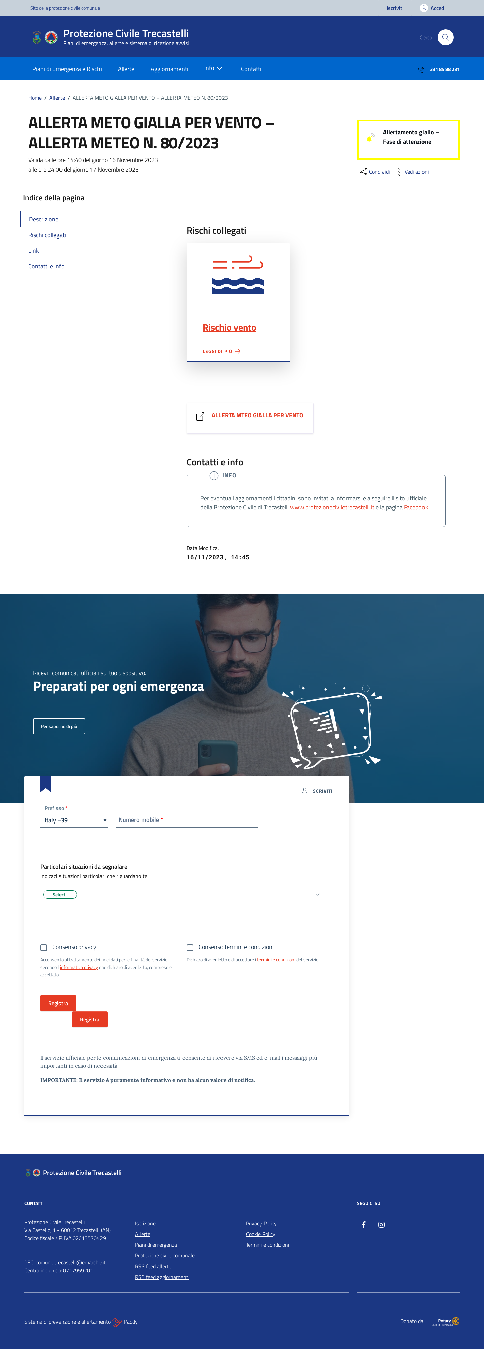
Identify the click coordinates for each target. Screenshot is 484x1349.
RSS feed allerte (153, 1266)
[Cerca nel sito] (446, 37)
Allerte (126, 68)
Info (214, 68)
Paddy (125, 1322)
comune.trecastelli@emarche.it (71, 1262)
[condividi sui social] (374, 171)
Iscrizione (145, 1223)
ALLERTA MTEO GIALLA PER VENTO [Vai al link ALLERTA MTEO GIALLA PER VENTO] (258, 415)
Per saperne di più (59, 726)
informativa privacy (79, 967)
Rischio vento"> (238, 274)
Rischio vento (229, 327)
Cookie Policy (260, 1234)
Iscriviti (395, 8)
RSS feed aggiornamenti (162, 1277)
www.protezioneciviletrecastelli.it (332, 507)
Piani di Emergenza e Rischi (67, 68)
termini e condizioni (276, 959)
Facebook (416, 507)
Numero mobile (141, 819)
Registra (89, 1019)
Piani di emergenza (156, 1245)
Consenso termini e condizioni (236, 946)
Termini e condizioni (267, 1245)
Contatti (251, 68)
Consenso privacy (74, 946)
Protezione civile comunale (165, 1255)
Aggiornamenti (169, 68)
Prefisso (56, 808)
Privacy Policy (261, 1223)
